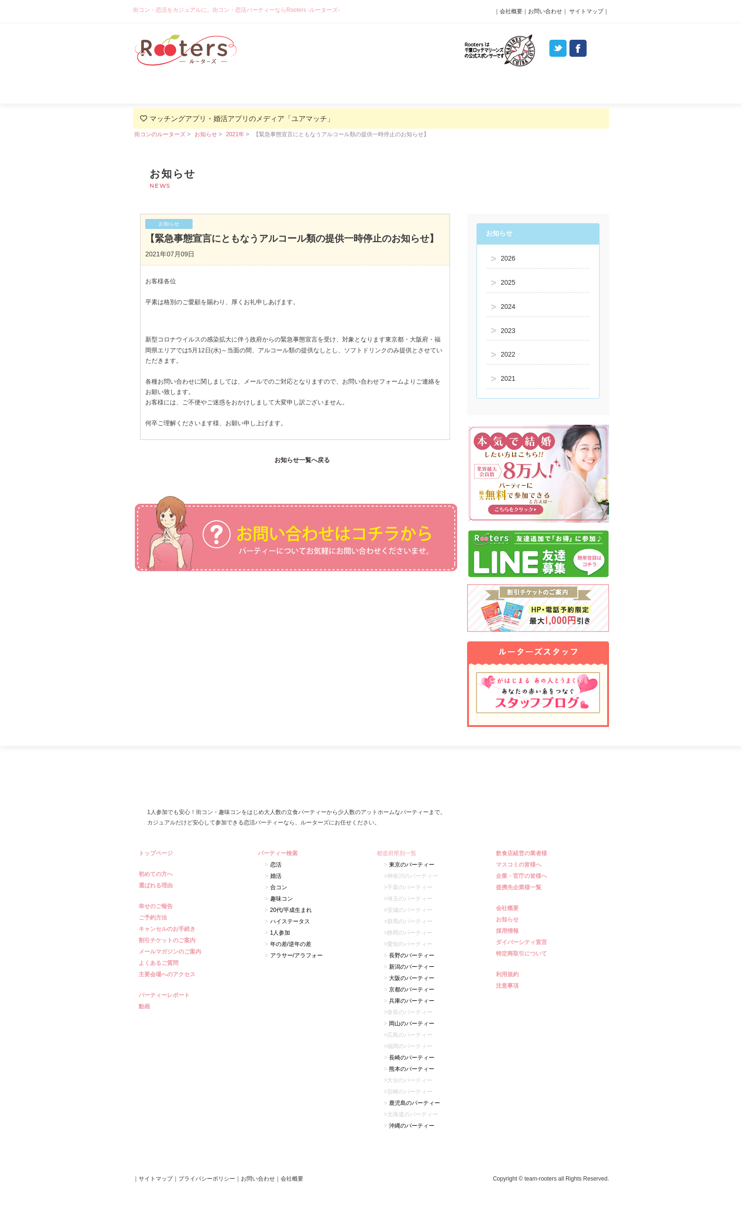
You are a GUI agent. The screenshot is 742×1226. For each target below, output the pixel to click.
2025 (508, 282)
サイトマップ (585, 11)
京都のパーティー (411, 989)
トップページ (157, 853)
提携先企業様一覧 (519, 887)
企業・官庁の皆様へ (522, 876)
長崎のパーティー (411, 1057)
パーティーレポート (465, 88)
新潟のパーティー (411, 966)
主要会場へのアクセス (168, 974)
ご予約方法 (154, 917)
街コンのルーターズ (160, 134)
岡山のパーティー (411, 1023)
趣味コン (281, 898)
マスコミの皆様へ (519, 864)
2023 (508, 330)
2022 (508, 354)
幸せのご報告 (157, 906)
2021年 (235, 134)
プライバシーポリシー (206, 1178)
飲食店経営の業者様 (522, 853)
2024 (508, 306)
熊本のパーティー (411, 1069)
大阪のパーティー (411, 978)
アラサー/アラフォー (296, 955)
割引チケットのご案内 (168, 940)
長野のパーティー (411, 955)
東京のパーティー (411, 864)
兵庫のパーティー (411, 1001)
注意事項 (508, 985)
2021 (508, 378)
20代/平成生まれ (291, 910)
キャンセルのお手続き (168, 929)
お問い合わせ (545, 11)
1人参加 (280, 932)
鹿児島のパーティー (414, 1103)
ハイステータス (290, 921)
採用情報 (508, 931)
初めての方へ (157, 874)
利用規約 (508, 974)
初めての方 (180, 88)
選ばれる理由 (275, 88)
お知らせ (205, 134)
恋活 (276, 864)
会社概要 (511, 11)
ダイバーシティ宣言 (522, 942)
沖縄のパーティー (411, 1125)
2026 (508, 258)
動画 (145, 1006)
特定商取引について (522, 953)
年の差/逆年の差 (290, 944)
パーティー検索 (370, 88)
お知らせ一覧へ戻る (302, 460)
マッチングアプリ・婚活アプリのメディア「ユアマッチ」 (242, 118)
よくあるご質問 (561, 88)
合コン (278, 887)
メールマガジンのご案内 (171, 951)
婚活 (276, 876)
